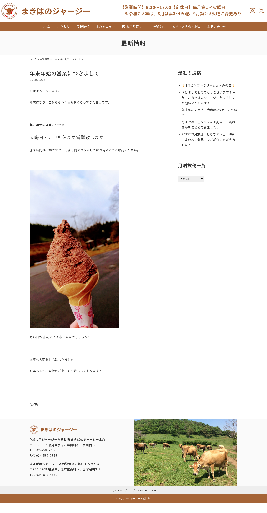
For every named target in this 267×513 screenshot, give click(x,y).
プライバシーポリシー (145, 490)
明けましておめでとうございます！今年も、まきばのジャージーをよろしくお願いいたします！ (208, 97)
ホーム (45, 26)
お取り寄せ (134, 26)
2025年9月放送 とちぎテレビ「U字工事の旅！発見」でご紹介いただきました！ (208, 139)
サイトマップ (120, 490)
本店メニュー (105, 26)
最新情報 (83, 26)
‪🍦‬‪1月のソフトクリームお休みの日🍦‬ (208, 85)
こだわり (63, 26)
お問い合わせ (216, 26)
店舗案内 (159, 26)
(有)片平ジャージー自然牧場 (134, 498)
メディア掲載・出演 (186, 26)
